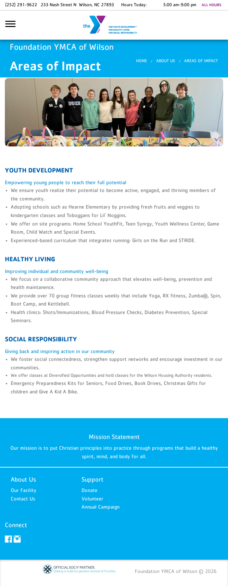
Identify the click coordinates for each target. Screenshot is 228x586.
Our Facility (23, 490)
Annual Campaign (101, 507)
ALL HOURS (211, 5)
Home (141, 60)
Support (92, 479)
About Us (165, 60)
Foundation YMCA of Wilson (114, 25)
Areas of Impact (201, 60)
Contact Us (23, 498)
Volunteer (92, 498)
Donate (89, 490)
